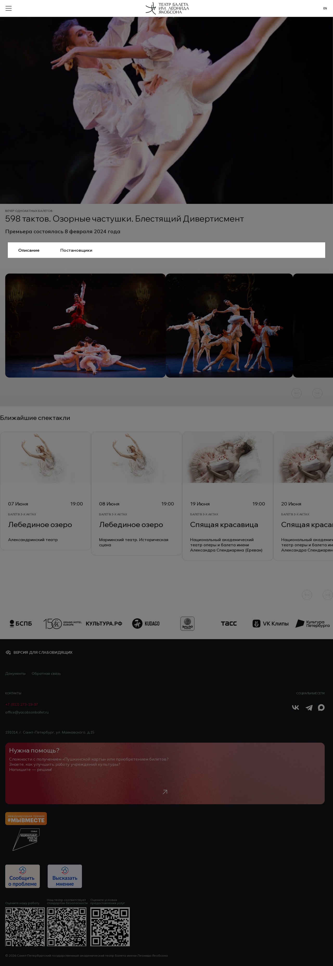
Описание (29, 250)
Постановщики (76, 250)
